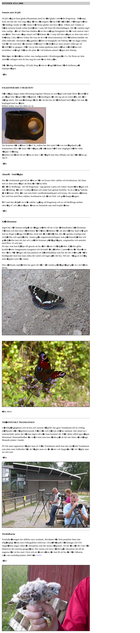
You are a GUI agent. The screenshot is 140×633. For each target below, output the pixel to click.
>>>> (39, 555)
